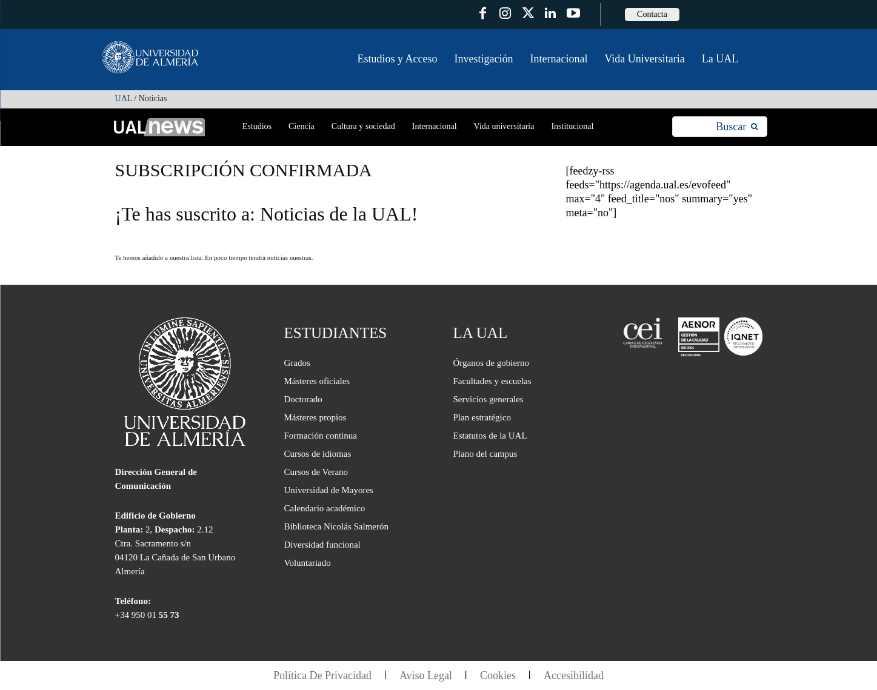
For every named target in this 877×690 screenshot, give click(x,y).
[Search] (737, 127)
